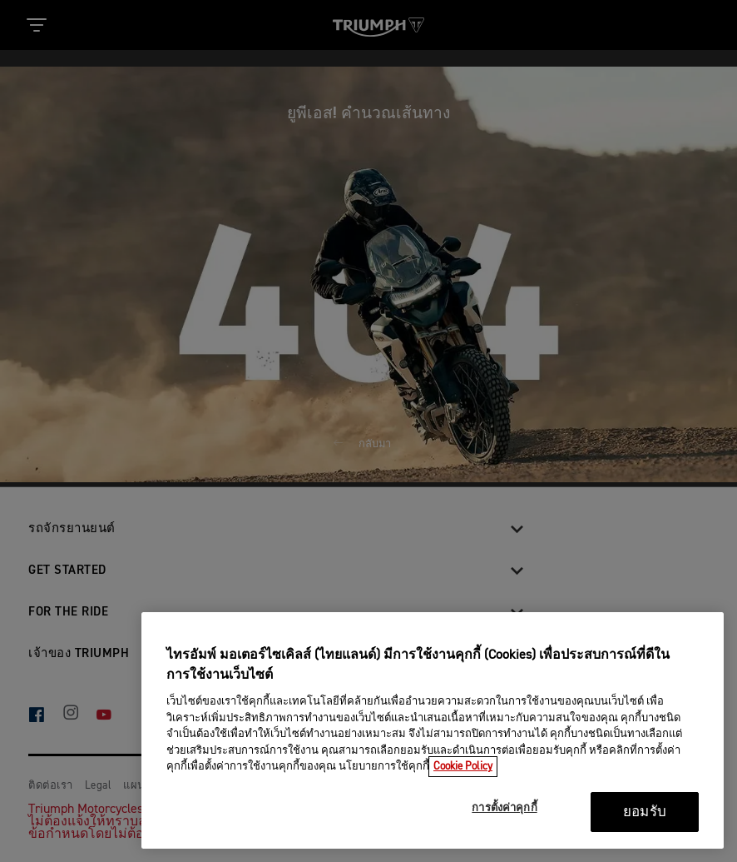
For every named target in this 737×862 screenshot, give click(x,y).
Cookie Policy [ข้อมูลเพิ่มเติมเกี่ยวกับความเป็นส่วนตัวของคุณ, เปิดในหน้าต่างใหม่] (462, 766)
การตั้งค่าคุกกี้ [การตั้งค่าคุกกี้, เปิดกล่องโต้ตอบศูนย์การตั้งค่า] (504, 808)
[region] (432, 730)
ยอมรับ (644, 812)
